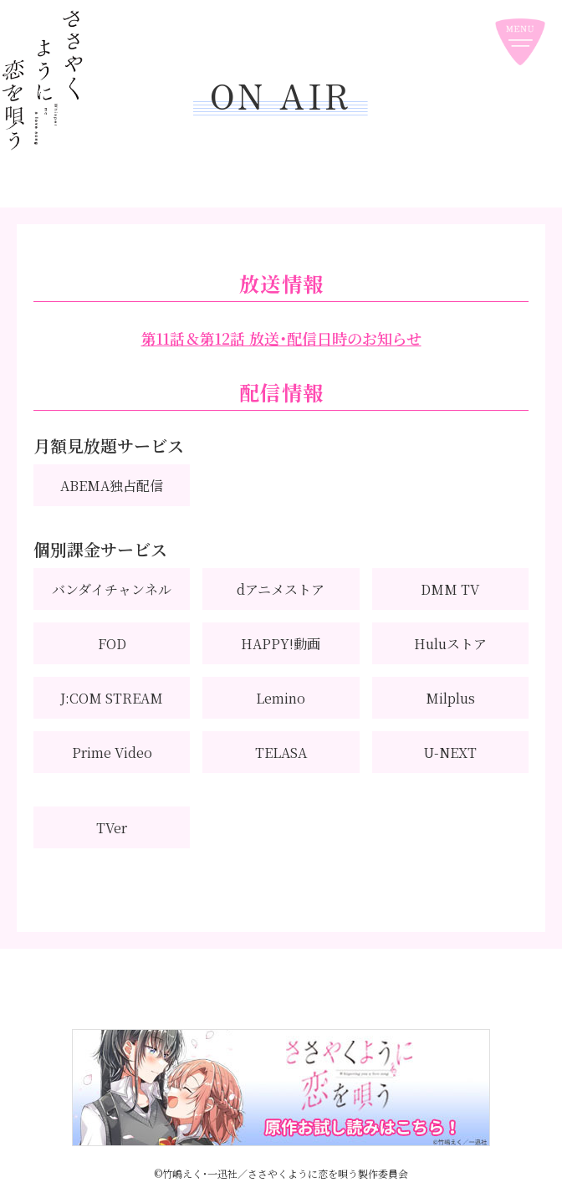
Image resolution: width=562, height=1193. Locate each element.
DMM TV (450, 589)
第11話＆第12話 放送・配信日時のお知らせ (281, 338)
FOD (112, 643)
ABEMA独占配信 (111, 485)
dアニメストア (280, 589)
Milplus (450, 698)
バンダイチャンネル (111, 589)
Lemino (280, 698)
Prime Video (112, 752)
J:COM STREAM (111, 698)
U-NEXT (450, 752)
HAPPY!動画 (280, 643)
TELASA (281, 752)
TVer (111, 827)
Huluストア (450, 643)
